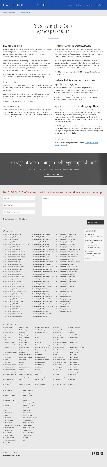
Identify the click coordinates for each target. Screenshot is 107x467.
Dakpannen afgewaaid (25, 354)
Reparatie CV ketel (75, 335)
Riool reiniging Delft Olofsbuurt (40, 289)
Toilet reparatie (9, 432)
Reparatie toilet (74, 342)
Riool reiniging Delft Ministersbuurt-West (43, 279)
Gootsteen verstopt (40, 335)
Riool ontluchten (74, 367)
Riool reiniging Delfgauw (11, 239)
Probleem (57, 379)
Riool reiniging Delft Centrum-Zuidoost (15, 291)
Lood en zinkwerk (60, 337)
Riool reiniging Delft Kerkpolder (40, 256)
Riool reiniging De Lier (11, 237)
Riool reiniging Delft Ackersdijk (13, 249)
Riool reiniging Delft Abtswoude (13, 246)
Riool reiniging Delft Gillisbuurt (13, 316)
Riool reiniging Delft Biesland (13, 261)
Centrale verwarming (10, 372)
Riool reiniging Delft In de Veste (40, 246)
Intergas (37, 369)
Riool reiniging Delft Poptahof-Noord (42, 296)
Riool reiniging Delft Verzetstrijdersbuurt (69, 249)
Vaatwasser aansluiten (11, 440)
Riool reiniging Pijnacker (64, 304)
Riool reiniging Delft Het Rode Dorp (41, 237)
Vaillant (7, 445)
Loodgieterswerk (59, 350)
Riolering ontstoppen (75, 350)
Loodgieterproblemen (61, 342)
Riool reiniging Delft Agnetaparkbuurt (19, 12)
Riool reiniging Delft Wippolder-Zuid (68, 281)
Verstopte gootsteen (28, 398)
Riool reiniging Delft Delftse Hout (14, 301)
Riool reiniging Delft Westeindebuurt (68, 269)
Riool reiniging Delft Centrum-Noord (15, 284)
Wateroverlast (27, 430)
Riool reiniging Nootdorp (64, 301)
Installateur (38, 354)
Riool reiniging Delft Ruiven (39, 308)
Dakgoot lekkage (23, 335)
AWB (6, 340)
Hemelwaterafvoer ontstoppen (43, 345)
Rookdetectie (8, 390)
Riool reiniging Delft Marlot (39, 274)
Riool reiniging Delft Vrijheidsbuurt (67, 266)
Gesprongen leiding (24, 384)
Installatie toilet (39, 364)
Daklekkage (22, 352)
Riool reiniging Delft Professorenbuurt (42, 301)
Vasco (24, 388)
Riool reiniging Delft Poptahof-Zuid (41, 299)
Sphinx (6, 410)
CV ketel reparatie (9, 377)
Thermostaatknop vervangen (12, 425)
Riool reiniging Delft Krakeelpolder (41, 264)
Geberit (21, 379)
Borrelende (8, 357)
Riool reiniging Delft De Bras (12, 296)
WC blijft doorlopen (28, 432)
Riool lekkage (73, 362)
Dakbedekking (23, 330)
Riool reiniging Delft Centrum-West (14, 289)
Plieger (56, 372)
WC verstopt (26, 437)
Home (5, 12)
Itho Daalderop (39, 372)
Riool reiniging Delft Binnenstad (13, 264)
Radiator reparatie (60, 384)
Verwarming (26, 400)
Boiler (6, 354)
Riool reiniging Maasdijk (64, 296)
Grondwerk (38, 340)
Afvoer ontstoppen (10, 330)
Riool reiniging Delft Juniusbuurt (41, 254)
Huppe (37, 352)
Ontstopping (58, 367)
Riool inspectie (74, 357)
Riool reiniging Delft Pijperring (40, 294)
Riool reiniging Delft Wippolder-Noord (68, 279)
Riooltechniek (8, 388)
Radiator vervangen (75, 327)
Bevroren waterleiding (11, 352)
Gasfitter (21, 369)
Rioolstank (72, 384)
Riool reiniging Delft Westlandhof (67, 274)
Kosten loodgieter (40, 384)
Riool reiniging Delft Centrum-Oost (14, 286)
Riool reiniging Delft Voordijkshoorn (68, 256)
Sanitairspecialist (9, 400)
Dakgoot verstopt (24, 347)
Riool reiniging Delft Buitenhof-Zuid (14, 279)
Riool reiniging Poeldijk (64, 306)
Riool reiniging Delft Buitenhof (13, 274)
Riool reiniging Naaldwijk (64, 299)
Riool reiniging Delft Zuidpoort (66, 286)
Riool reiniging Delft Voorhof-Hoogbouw (69, 261)
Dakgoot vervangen (24, 350)
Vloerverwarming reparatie (30, 417)
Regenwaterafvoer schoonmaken (79, 330)
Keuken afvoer (39, 379)
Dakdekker (22, 332)
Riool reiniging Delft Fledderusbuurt (14, 313)
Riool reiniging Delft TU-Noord (66, 246)
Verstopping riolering (29, 390)
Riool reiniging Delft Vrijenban (66, 264)
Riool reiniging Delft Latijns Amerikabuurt (43, 271)
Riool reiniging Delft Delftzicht (13, 304)
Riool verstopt (73, 374)
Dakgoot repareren (24, 342)
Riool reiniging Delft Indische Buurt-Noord (43, 249)
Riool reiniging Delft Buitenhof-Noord (15, 276)
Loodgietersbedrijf (60, 345)
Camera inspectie (9, 367)
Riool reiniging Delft (10, 242)
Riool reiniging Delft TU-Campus (66, 244)
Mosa (56, 352)
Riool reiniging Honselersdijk (65, 291)
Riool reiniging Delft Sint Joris (40, 316)
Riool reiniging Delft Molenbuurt (41, 281)
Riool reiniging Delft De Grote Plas (14, 299)
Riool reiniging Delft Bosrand (12, 271)
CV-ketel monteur (24, 327)
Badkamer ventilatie (10, 347)
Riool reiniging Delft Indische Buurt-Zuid (43, 251)
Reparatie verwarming (76, 345)
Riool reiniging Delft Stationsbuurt (67, 234)
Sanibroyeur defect (10, 393)
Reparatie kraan (74, 340)
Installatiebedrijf (39, 367)
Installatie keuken (40, 362)
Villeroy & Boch (27, 410)
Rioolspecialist (73, 382)
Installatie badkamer (41, 357)
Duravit (21, 364)
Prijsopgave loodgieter (61, 377)
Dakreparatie (22, 359)
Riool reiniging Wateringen (65, 311)
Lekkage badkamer (60, 330)
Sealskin (7, 405)
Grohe (37, 337)
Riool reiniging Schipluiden (65, 308)
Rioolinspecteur (74, 377)
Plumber (57, 374)
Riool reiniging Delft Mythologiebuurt (42, 286)
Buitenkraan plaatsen (10, 364)
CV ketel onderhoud (10, 374)
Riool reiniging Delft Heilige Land (41, 234)
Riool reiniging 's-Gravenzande (13, 234)
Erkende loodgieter (24, 367)
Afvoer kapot (8, 327)
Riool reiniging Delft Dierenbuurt (14, 308)
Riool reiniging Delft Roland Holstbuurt (43, 306)
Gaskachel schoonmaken (26, 374)
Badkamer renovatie (10, 345)
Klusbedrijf (38, 382)
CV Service (7, 384)
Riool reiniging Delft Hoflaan (40, 242)
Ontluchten (58, 364)
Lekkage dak (58, 332)
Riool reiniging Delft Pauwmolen (41, 291)
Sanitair (7, 398)
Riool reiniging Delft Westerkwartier (67, 271)
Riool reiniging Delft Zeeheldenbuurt (68, 284)
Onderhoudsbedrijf (60, 359)
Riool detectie (73, 354)
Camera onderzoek (10, 369)
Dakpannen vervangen (25, 357)
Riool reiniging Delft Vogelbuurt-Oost (68, 251)
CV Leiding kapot (9, 382)
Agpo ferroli (8, 335)
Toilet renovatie (9, 430)
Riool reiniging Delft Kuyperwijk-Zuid (42, 269)
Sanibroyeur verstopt (10, 395)
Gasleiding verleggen (25, 377)
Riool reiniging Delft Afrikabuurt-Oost (15, 251)
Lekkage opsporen (60, 335)
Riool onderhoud (74, 364)
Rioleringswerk (74, 352)
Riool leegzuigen (74, 359)
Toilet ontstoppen (9, 427)
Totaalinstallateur (9, 437)
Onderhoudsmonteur (61, 362)
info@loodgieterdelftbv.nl (95, 236)
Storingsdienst (9, 417)
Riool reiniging (74, 372)
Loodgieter (58, 340)
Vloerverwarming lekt (29, 415)
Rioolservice (73, 379)
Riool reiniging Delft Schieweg (40, 311)
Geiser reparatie (23, 382)
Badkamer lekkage (10, 342)
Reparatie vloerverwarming (77, 347)
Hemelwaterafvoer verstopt (42, 347)
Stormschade (8, 422)
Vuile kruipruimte (28, 420)
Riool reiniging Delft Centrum (13, 281)
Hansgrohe (38, 342)
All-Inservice (8, 337)
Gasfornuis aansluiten (25, 372)
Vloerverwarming (27, 412)
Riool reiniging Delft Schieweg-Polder (42, 313)
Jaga (36, 374)
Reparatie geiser (74, 337)
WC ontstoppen (27, 435)
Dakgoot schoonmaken (25, 345)
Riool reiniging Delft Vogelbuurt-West (68, 254)
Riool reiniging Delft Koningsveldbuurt (42, 261)
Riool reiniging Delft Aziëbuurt (13, 259)
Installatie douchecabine (42, 359)
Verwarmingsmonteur (29, 405)
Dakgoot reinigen (24, 337)
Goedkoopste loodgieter (42, 327)
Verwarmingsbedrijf (28, 403)
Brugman (7, 362)
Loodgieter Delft (13, 5)
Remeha (72, 332)
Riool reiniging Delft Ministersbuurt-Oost (43, 276)
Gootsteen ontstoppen (41, 332)
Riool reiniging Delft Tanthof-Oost (67, 237)
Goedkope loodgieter (41, 330)
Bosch (6, 359)
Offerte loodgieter (60, 357)
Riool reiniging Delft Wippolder (66, 276)
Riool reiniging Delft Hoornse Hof (41, 244)
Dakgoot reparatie (24, 340)
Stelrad (6, 415)
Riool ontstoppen (74, 369)
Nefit (56, 354)
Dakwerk (21, 362)
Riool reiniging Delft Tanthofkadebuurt (68, 242)
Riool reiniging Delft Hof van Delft (41, 239)
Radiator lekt (58, 382)
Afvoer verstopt (9, 332)
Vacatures (7, 442)
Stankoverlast (8, 412)
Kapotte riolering (40, 377)
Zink (24, 440)
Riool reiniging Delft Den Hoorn (13, 306)
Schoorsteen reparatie (11, 403)
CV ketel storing (9, 379)
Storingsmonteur (9, 420)
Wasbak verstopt (27, 425)
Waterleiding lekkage (28, 427)
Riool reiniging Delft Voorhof (66, 259)
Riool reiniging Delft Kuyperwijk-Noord (42, 266)
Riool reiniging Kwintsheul (65, 294)
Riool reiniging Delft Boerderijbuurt (14, 266)
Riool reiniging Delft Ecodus (12, 311)
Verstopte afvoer (27, 395)
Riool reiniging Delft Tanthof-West (67, 239)
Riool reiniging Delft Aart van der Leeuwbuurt (17, 244)
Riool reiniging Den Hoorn (65, 289)
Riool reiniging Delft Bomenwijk (13, 269)
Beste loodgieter (9, 350)
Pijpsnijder (58, 369)
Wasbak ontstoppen (28, 422)
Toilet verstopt (9, 435)
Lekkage (57, 327)
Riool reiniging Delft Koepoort (40, 259)
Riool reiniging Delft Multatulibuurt (41, 284)
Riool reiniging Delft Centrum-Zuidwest (15, 294)
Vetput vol (26, 408)
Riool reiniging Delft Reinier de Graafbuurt (43, 304)
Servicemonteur (9, 408)
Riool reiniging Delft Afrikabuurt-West (15, 254)
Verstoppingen (27, 393)
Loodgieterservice (59, 347)
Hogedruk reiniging (40, 350)
